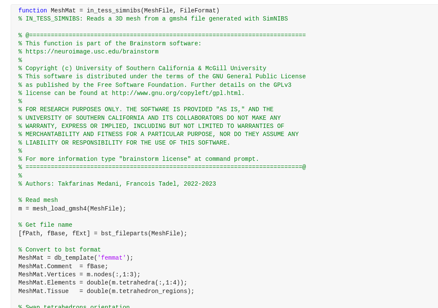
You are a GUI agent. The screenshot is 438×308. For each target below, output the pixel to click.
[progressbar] (244, 175)
